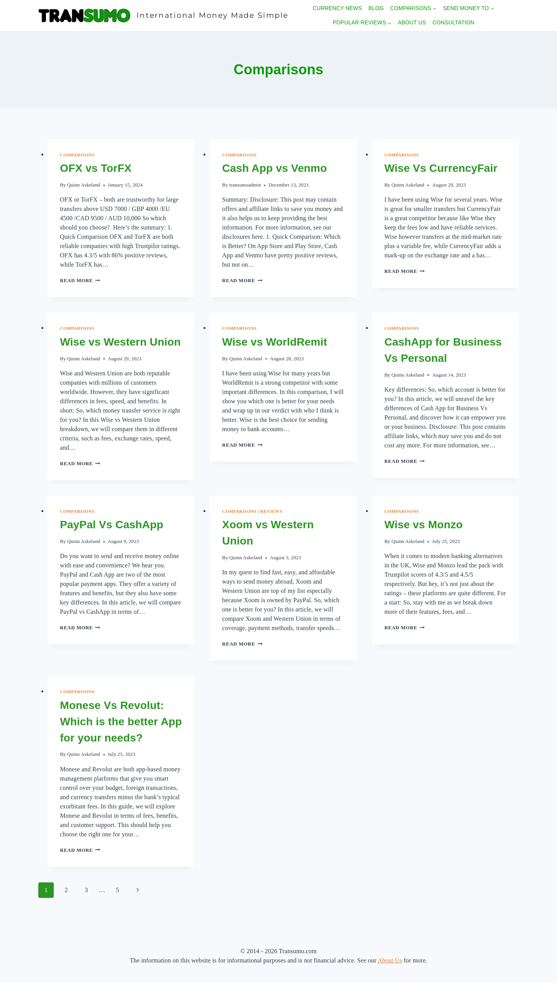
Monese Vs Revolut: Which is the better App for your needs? (121, 721)
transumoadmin (245, 185)
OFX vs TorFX (96, 168)
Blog (376, 8)
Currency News (337, 8)
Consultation (453, 22)
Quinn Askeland (83, 185)
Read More (80, 280)
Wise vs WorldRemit (274, 342)
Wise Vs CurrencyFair (440, 168)
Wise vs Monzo (423, 525)
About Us (412, 22)
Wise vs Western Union (120, 342)
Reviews (271, 511)
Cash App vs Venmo (274, 168)
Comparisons (77, 154)
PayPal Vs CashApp (111, 525)
